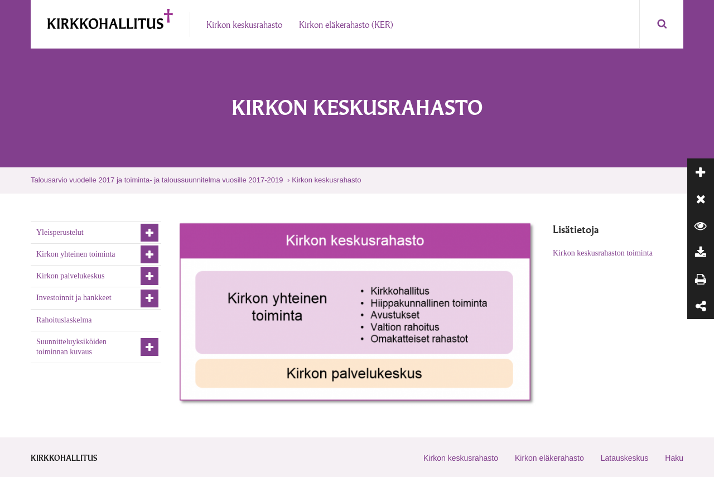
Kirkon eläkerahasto (549, 458)
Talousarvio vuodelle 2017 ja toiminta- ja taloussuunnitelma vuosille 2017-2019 (157, 180)
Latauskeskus (625, 458)
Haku (674, 458)
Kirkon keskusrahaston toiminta (603, 253)
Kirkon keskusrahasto (326, 180)
